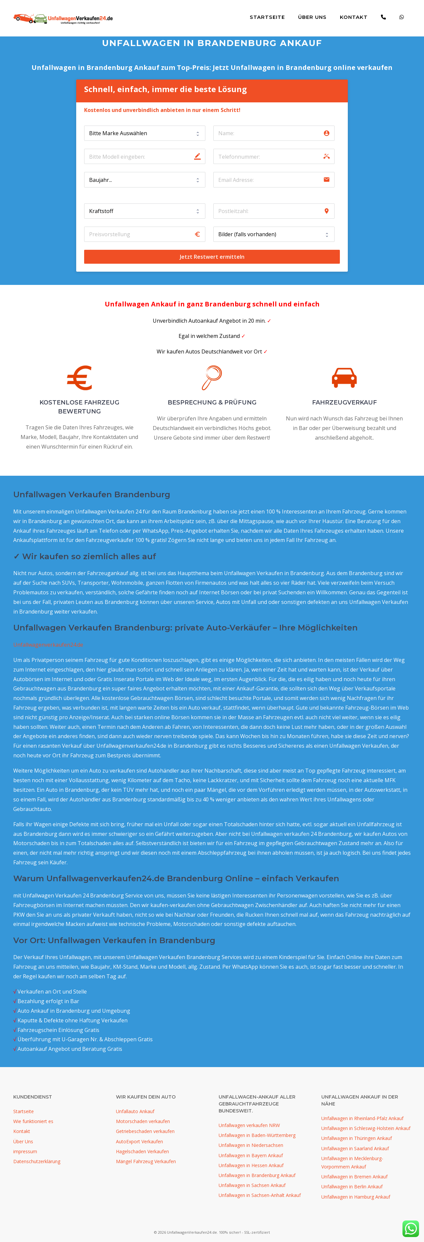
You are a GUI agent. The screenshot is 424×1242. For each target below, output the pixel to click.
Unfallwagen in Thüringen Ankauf (356, 1138)
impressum (25, 1151)
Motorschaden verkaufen (143, 1121)
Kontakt (354, 17)
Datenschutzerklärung (36, 1161)
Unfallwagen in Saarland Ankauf (355, 1148)
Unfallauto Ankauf (135, 1111)
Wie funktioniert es (33, 1121)
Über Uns (312, 17)
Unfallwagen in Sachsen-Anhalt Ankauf (260, 1195)
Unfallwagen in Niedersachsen (251, 1145)
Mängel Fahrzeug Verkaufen (146, 1161)
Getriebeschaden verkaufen (145, 1131)
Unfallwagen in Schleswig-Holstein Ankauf (365, 1128)
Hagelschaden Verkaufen (142, 1151)
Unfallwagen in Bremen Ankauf (354, 1176)
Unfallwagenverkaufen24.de (48, 644)
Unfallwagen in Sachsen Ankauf (252, 1185)
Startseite (267, 17)
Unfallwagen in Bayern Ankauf (251, 1155)
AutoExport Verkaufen (139, 1141)
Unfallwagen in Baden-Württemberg (257, 1135)
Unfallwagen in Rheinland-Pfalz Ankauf (362, 1118)
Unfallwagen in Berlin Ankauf (352, 1186)
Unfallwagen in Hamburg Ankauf (355, 1197)
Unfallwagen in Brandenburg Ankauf (257, 1175)
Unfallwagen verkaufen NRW (249, 1125)
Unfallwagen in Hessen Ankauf (251, 1165)
